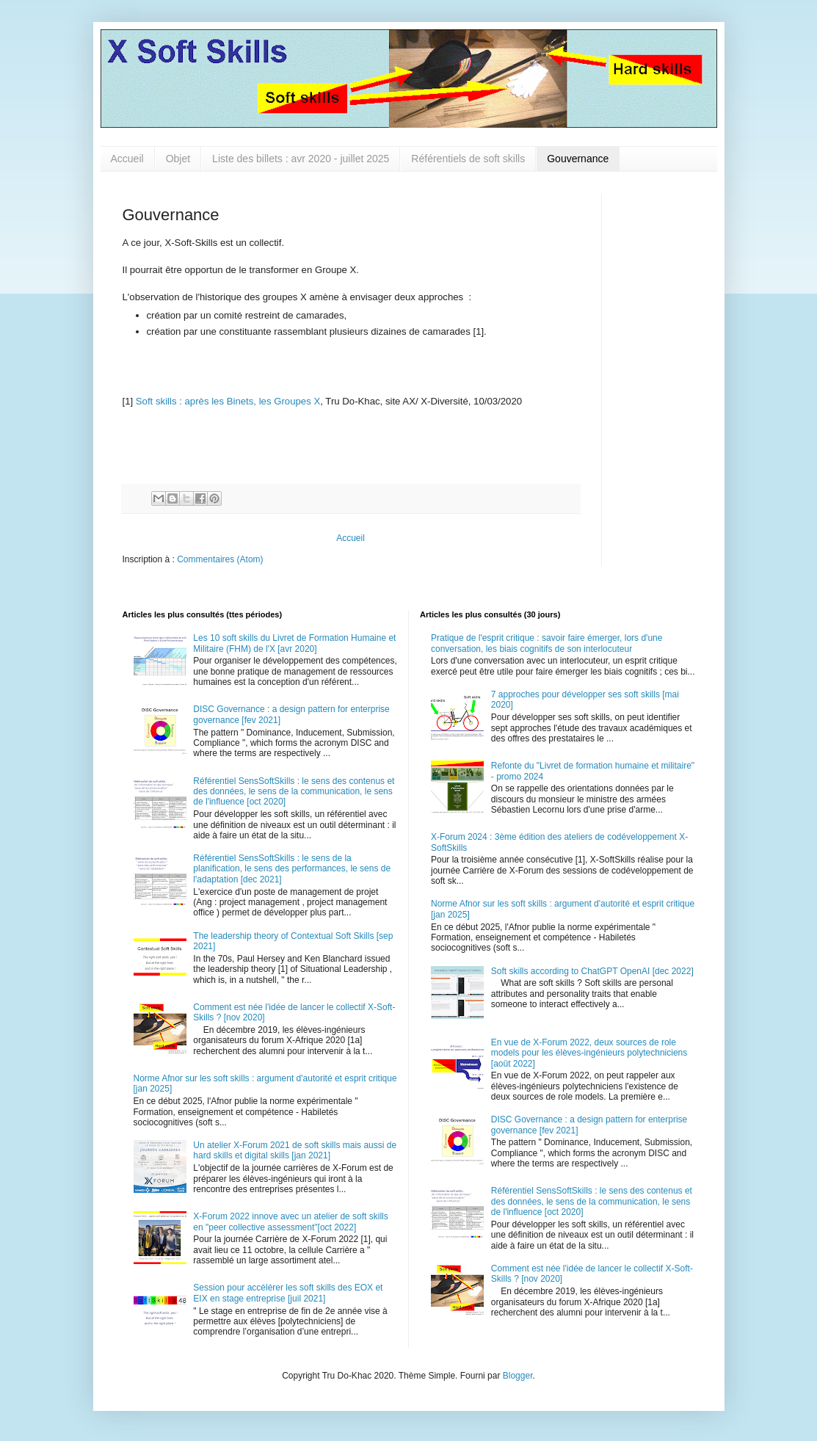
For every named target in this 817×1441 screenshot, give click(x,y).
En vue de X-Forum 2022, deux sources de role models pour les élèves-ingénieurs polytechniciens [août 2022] (589, 1053)
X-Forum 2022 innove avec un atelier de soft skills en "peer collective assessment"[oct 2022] (290, 1221)
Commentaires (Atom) (220, 559)
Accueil (127, 158)
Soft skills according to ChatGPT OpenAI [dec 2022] (592, 971)
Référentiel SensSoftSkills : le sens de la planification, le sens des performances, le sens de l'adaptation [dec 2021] (292, 869)
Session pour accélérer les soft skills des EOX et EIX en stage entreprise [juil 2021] (287, 1292)
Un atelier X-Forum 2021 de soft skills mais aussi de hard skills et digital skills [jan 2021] (294, 1150)
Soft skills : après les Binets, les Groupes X (228, 401)
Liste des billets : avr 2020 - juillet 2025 (300, 158)
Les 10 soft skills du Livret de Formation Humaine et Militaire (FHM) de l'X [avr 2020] (294, 643)
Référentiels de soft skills (468, 158)
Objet (178, 158)
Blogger (518, 1376)
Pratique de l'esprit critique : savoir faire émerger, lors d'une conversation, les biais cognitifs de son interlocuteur (546, 643)
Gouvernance (578, 158)
